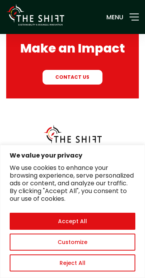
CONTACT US (72, 77)
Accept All (72, 221)
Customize (72, 242)
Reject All (72, 263)
